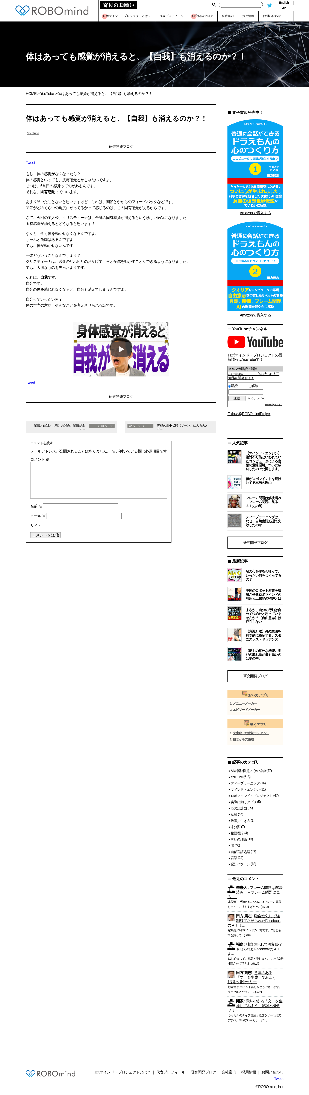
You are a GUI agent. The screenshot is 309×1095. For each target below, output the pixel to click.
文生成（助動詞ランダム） (251, 735)
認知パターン (240, 866)
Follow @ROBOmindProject (248, 414)
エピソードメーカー (246, 712)
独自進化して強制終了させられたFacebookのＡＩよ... (253, 923)
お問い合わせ (272, 1074)
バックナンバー (255, 398)
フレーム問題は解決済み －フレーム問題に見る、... (254, 894)
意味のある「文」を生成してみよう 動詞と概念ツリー (253, 979)
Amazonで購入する (255, 213)
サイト (35, 527)
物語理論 (237, 835)
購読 (237, 386)
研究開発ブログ (121, 147)
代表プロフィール (170, 1074)
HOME (31, 94)
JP (284, 8)
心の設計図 (239, 810)
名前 (36, 508)
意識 (234, 816)
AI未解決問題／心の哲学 (248, 773)
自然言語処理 (240, 853)
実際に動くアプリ (243, 804)
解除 (253, 386)
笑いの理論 (239, 841)
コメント (39, 461)
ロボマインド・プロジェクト (252, 798)
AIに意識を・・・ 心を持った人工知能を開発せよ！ (253, 376)
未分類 (235, 829)
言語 (234, 860)
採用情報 (248, 1074)
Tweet (30, 163)
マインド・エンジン (245, 791)
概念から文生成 (243, 741)
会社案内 (228, 1074)
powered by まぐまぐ (273, 404)
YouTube (47, 94)
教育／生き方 (240, 822)
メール (38, 518)
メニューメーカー (245, 705)
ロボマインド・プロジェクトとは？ (121, 1074)
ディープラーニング (245, 785)
